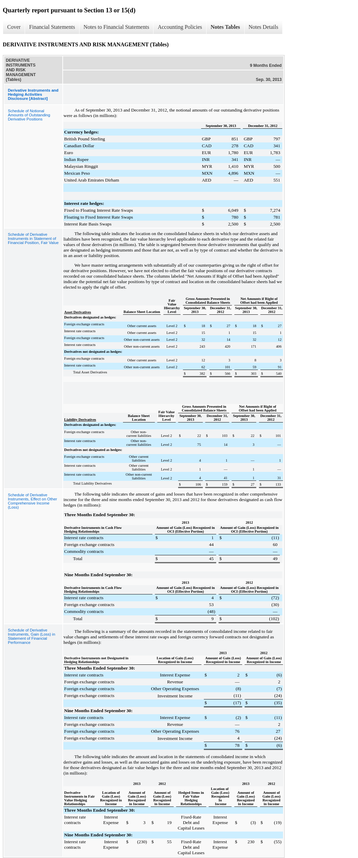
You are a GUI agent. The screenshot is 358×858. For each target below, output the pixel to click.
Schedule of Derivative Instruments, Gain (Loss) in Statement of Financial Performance (31, 636)
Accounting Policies (180, 27)
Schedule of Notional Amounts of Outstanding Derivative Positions (29, 115)
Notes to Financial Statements (116, 27)
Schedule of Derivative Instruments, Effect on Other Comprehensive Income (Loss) (32, 501)
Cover (14, 27)
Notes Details (264, 27)
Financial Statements (52, 27)
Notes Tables (225, 27)
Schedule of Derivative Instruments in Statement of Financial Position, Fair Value (33, 238)
